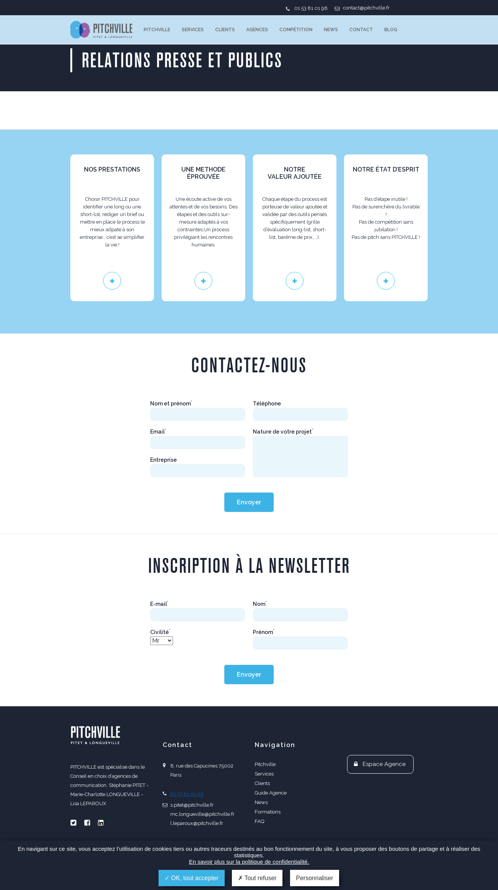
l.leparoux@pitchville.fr (196, 823)
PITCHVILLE (101, 29)
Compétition (295, 29)
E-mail (159, 604)
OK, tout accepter (192, 878)
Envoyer (249, 502)
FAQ (259, 821)
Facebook (87, 823)
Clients (225, 29)
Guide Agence (271, 793)
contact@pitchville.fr (366, 8)
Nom (260, 604)
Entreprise (163, 460)
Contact (361, 29)
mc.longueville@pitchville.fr (202, 814)
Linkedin (101, 823)
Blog (390, 29)
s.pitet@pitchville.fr (192, 805)
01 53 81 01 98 (311, 8)
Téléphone (267, 403)
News (331, 29)
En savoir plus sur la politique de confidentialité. (249, 861)
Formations (268, 812)
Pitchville (157, 29)
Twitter (73, 823)
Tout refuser (257, 878)
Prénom (263, 632)
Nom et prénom (171, 403)
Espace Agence (384, 764)
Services (193, 29)
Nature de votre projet (283, 432)
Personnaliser (314, 878)
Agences (257, 29)
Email (158, 432)
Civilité (160, 632)
